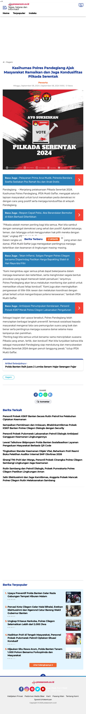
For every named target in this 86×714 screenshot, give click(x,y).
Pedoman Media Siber (35, 696)
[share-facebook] (36, 395)
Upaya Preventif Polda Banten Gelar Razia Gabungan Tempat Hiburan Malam (32, 595)
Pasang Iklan (58, 696)
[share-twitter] (40, 395)
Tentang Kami (72, 696)
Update (53, 239)
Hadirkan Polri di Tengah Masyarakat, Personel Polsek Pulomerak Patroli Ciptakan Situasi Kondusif (34, 638)
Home (6, 13)
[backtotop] (43, 676)
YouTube (45, 690)
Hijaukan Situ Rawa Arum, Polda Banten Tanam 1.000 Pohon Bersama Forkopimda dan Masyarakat (35, 652)
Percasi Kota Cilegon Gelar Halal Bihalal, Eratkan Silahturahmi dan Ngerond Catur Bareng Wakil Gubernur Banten (35, 610)
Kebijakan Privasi (15, 696)
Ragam (8, 377)
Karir (48, 696)
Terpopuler (19, 13)
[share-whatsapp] (45, 395)
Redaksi (66, 688)
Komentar (43, 401)
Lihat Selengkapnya (43, 665)
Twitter (39, 690)
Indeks (32, 13)
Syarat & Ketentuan (43, 699)
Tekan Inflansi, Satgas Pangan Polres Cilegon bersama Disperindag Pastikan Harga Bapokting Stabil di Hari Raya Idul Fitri (37, 259)
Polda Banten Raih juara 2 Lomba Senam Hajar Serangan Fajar (40, 366)
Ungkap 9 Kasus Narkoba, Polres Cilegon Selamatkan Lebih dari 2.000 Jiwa (31, 623)
